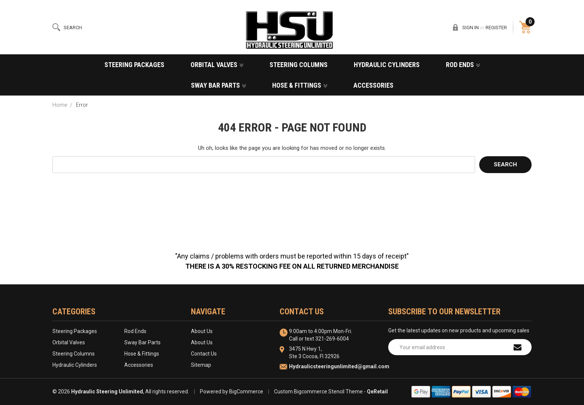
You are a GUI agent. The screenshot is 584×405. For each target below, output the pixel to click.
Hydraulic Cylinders (387, 65)
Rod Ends (463, 65)
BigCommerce (246, 392)
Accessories (373, 85)
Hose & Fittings (299, 85)
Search (73, 27)
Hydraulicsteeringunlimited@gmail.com (339, 366)
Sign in (470, 27)
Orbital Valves (217, 65)
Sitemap (201, 365)
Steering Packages (134, 65)
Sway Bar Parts (218, 85)
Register (496, 27)
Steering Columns (299, 65)
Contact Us (204, 354)
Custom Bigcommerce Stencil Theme (318, 392)
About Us (202, 331)
